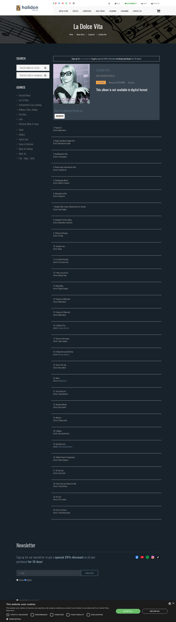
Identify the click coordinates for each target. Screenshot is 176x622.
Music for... (23, 153)
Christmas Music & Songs (29, 124)
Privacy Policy (33, 600)
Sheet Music (100, 11)
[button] (59, 619)
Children (22, 134)
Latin (20, 119)
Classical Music (25, 95)
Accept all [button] (128, 611)
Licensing (112, 11)
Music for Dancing (26, 148)
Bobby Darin (62, 380)
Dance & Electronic (26, 144)
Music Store (63, 11)
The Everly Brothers (65, 446)
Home (71, 34)
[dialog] (88, 611)
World (21, 129)
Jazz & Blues (24, 100)
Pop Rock (22, 114)
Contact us (137, 11)
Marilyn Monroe (63, 354)
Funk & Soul (23, 139)
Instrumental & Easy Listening (30, 104)
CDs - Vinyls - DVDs (27, 158)
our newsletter (85, 58)
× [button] (173, 603)
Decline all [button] (155, 611)
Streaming (124, 11)
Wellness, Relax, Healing (28, 109)
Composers (87, 11)
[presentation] (35, 591)
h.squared (91, 34)
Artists (75, 11)
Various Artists (63, 328)
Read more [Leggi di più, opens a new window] (10, 610)
